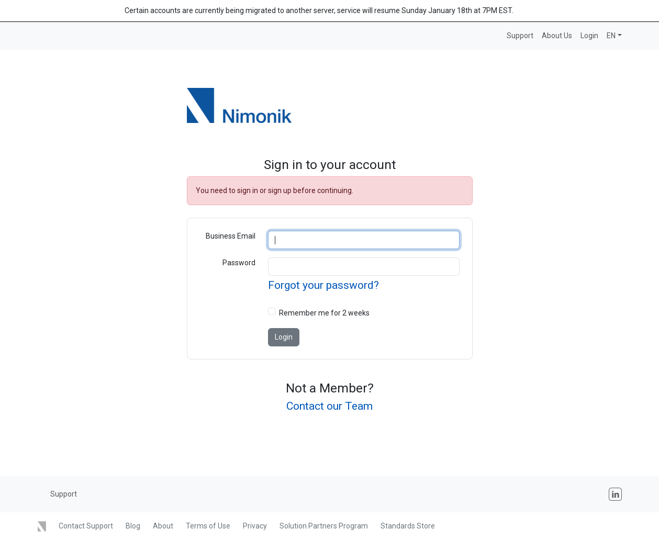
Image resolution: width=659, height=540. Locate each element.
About (163, 526)
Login (589, 35)
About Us (557, 35)
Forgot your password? (323, 285)
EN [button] (611, 35)
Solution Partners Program (324, 526)
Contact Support (86, 526)
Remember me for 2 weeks (324, 313)
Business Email (230, 236)
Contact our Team (329, 406)
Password (238, 262)
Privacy (255, 526)
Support (520, 35)
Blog (133, 526)
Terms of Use (208, 526)
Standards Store (408, 526)
